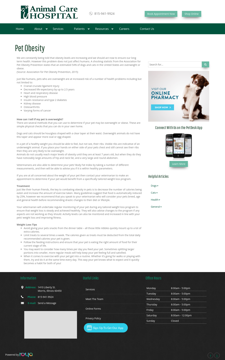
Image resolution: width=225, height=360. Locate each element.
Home (20, 29)
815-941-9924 (104, 13)
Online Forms (93, 308)
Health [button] (155, 199)
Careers (124, 29)
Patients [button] (79, 29)
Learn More (178, 164)
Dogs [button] (154, 185)
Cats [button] (154, 192)
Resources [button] (102, 29)
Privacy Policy (93, 318)
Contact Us (147, 29)
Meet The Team (94, 299)
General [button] (156, 206)
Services (58, 29)
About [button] (38, 29)
